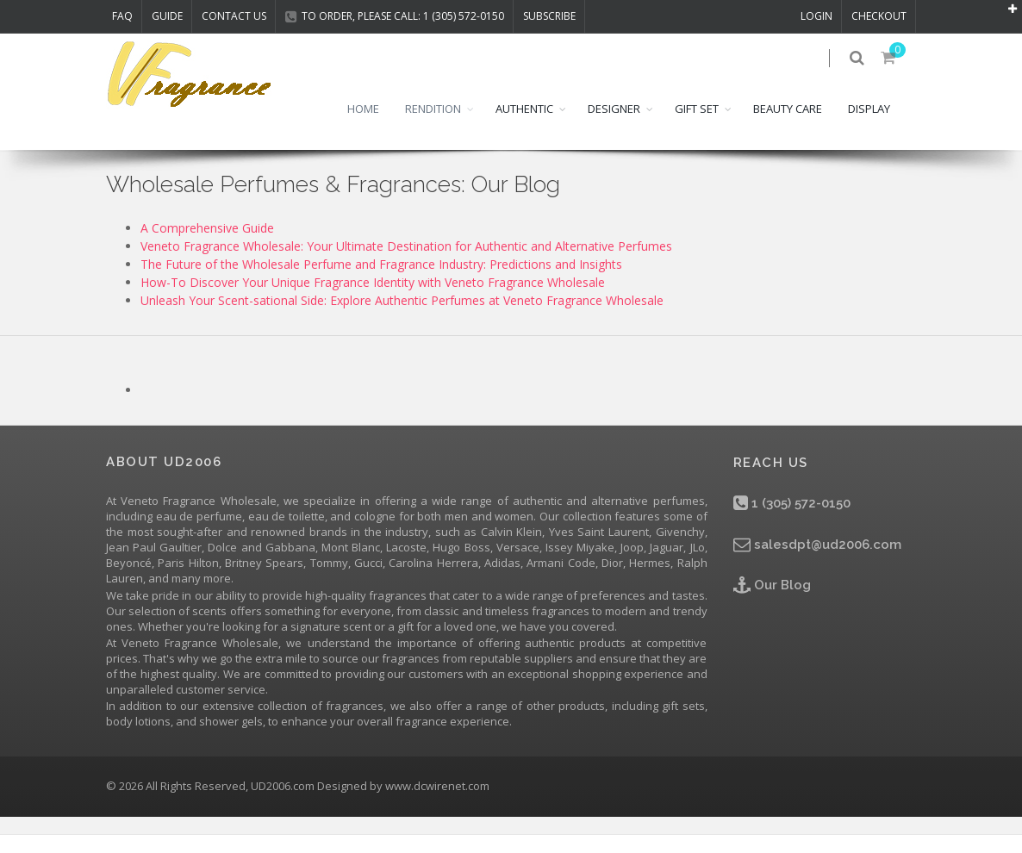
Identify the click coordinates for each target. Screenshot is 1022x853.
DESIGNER (614, 126)
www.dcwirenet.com (437, 805)
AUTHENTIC (524, 126)
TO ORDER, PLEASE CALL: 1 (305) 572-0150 (394, 16)
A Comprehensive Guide (207, 246)
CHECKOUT (879, 16)
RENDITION (433, 126)
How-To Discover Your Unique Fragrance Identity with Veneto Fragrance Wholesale (372, 300)
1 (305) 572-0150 (792, 522)
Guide (167, 16)
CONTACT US (234, 16)
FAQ (122, 16)
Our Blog (772, 604)
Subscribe (549, 16)
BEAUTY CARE (787, 126)
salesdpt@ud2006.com (817, 562)
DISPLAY (869, 126)
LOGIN (816, 16)
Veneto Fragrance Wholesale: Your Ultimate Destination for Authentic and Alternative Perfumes (406, 264)
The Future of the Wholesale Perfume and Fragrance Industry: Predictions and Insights (381, 282)
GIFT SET (697, 126)
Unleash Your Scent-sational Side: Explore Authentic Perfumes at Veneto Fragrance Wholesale (402, 318)
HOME (363, 126)
